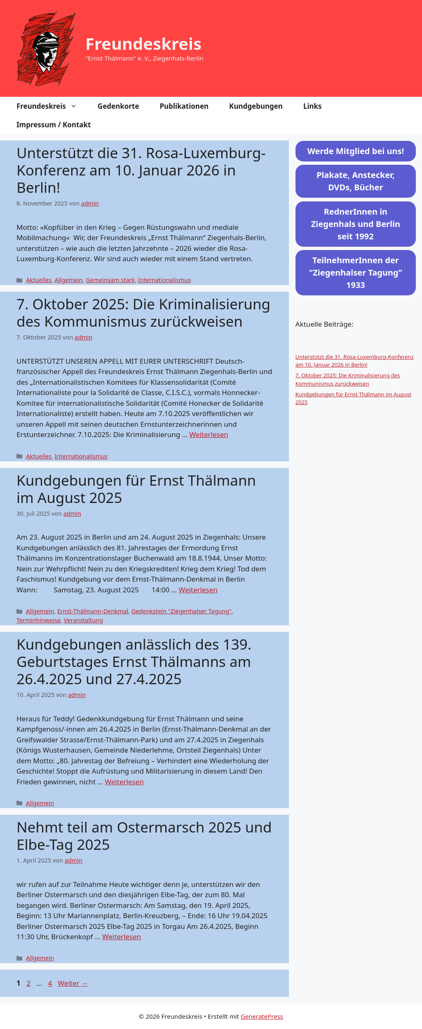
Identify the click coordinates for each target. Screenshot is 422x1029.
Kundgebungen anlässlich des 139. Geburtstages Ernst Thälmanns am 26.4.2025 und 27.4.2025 (133, 661)
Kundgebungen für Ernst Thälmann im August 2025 (136, 488)
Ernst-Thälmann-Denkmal (93, 611)
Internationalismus (164, 280)
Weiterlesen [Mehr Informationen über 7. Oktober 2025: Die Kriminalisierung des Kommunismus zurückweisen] (208, 434)
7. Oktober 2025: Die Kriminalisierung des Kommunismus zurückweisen (143, 312)
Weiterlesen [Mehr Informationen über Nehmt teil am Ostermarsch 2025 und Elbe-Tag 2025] (121, 936)
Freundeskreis (143, 43)
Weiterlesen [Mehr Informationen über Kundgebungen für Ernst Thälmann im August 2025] (197, 589)
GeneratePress (262, 1016)
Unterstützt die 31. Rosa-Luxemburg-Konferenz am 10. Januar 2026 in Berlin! (141, 170)
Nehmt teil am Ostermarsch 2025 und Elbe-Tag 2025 (144, 835)
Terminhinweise (38, 620)
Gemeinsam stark (110, 280)
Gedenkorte (118, 106)
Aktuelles (39, 280)
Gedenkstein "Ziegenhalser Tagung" (181, 611)
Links (312, 106)
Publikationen (184, 106)
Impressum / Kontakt (53, 124)
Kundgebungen (256, 106)
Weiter (73, 983)
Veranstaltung (83, 620)
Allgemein (68, 280)
